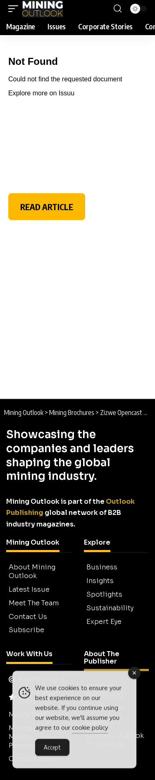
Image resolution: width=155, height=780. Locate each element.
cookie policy (90, 730)
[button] (15, 8)
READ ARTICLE (46, 207)
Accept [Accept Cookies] (52, 749)
